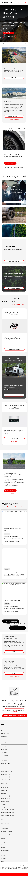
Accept (14, 874)
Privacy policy (15, 869)
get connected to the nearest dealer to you (14, 708)
